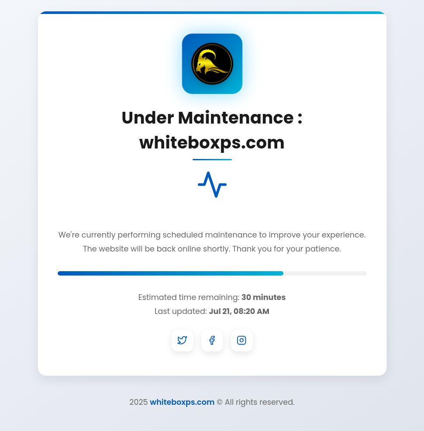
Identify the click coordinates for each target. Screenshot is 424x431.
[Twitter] (182, 341)
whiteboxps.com (182, 402)
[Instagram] (242, 341)
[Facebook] (212, 341)
